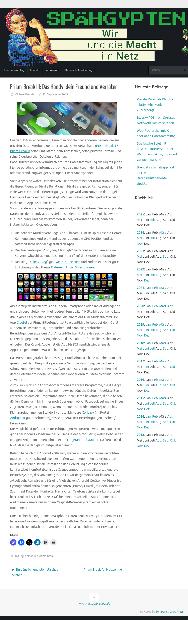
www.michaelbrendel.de (94, 603)
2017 (140, 361)
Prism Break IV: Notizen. (103, 570)
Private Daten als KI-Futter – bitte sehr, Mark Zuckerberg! (156, 104)
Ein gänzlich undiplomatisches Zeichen (34, 572)
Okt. (173, 330)
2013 (140, 435)
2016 (140, 380)
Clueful (22, 323)
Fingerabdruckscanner (82, 440)
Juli (152, 220)
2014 (140, 417)
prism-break (46, 556)
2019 (140, 325)
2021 (140, 288)
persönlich (31, 556)
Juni (146, 330)
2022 (140, 269)
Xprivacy (88, 413)
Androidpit (17, 418)
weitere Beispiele (68, 262)
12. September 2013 (55, 94)
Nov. (140, 244)
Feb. (155, 288)
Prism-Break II (106, 146)
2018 (140, 343)
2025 (140, 214)
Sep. (166, 257)
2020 (140, 306)
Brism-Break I (19, 151)
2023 (140, 251)
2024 (140, 233)
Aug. (158, 275)
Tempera (161, 611)
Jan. (148, 288)
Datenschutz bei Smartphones (72, 267)
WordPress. (177, 611)
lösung (19, 556)
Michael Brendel (25, 94)
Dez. (147, 280)
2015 (140, 398)
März (163, 233)
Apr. (170, 306)
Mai (139, 238)
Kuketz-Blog (38, 262)
